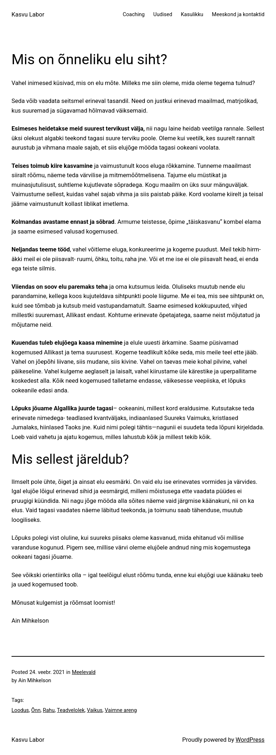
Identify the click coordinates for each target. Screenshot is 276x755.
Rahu (49, 710)
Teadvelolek (70, 710)
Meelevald (84, 672)
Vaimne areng (121, 710)
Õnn (36, 710)
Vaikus (94, 710)
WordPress (250, 739)
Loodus (20, 710)
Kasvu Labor (28, 14)
